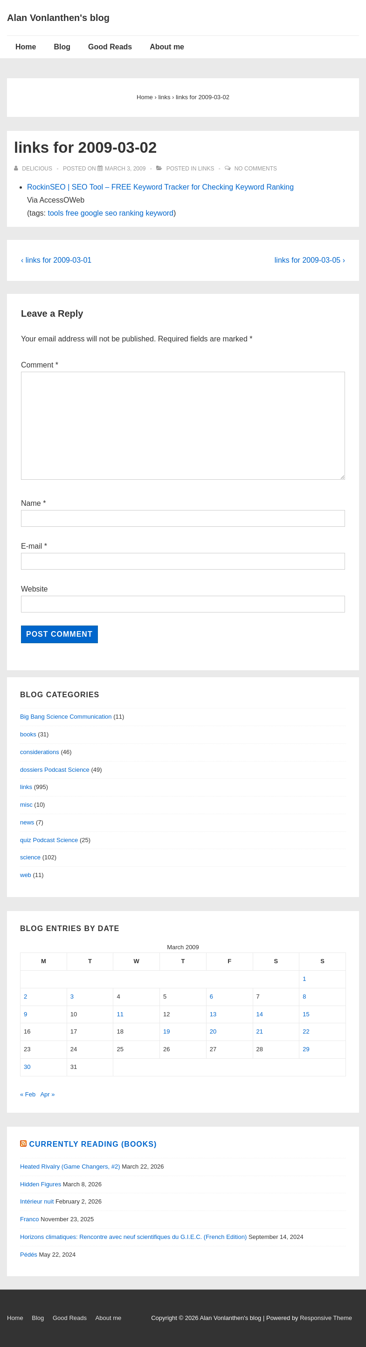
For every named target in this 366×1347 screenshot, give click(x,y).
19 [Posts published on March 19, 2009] (166, 1031)
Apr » (47, 1094)
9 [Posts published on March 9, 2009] (25, 1014)
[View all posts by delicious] (34, 168)
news (27, 822)
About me (167, 47)
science (30, 857)
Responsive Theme (326, 1317)
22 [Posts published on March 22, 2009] (306, 1031)
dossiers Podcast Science (55, 769)
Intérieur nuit (37, 1201)
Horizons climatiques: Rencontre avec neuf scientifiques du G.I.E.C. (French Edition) (133, 1236)
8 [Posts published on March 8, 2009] (304, 996)
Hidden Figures (40, 1184)
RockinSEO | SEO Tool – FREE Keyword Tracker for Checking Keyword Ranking (160, 187)
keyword (159, 213)
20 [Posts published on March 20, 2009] (213, 1031)
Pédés (28, 1254)
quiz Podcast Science (49, 840)
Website (34, 589)
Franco (29, 1219)
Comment (39, 365)
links (206, 168)
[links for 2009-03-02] (125, 168)
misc (26, 804)
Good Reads (110, 47)
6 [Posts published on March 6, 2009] (211, 996)
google (92, 213)
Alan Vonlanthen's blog (58, 18)
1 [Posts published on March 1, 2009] (304, 978)
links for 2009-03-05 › (310, 260)
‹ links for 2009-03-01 (56, 260)
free (72, 213)
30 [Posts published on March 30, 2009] (27, 1066)
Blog (62, 47)
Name (31, 503)
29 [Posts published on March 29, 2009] (306, 1049)
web (25, 874)
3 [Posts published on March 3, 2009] (72, 996)
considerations (39, 751)
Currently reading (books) (93, 1144)
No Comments (256, 168)
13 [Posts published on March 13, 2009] (213, 1014)
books (28, 734)
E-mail (31, 546)
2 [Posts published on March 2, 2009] (25, 996)
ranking (131, 213)
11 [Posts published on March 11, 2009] (120, 1014)
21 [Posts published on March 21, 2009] (259, 1031)
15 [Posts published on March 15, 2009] (306, 1014)
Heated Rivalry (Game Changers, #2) (70, 1166)
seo (111, 213)
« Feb (27, 1094)
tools (55, 213)
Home (25, 47)
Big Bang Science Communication (66, 716)
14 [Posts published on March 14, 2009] (259, 1014)
